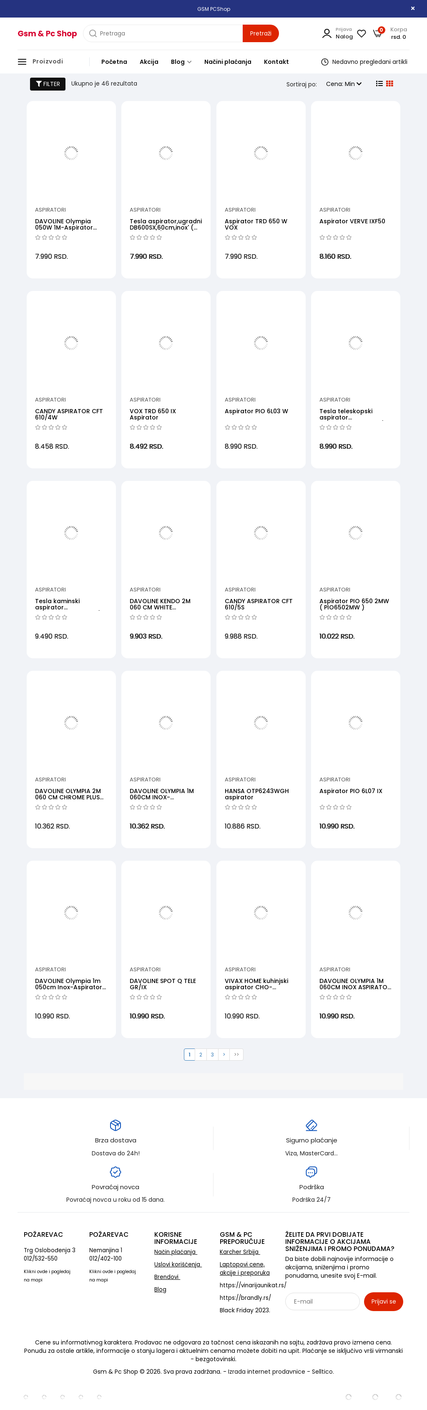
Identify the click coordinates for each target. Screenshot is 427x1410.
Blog (181, 62)
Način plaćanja (175, 1252)
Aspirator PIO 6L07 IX (350, 791)
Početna (114, 62)
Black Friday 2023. (245, 1310)
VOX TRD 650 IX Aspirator (153, 414)
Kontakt (276, 62)
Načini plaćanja (227, 62)
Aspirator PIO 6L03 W (256, 411)
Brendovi (167, 1277)
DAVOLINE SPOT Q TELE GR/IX (163, 984)
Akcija (149, 62)
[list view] (378, 84)
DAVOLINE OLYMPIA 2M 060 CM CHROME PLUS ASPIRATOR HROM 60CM (70, 797)
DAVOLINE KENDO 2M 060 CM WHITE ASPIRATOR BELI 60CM (162, 607)
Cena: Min (344, 84)
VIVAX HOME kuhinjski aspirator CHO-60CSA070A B (256, 987)
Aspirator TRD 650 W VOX (256, 224)
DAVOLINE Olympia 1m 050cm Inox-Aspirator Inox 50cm (68, 987)
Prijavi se (384, 1301)
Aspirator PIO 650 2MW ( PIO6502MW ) (354, 604)
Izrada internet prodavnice (266, 1371)
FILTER (48, 84)
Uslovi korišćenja (178, 1264)
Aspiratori (50, 210)
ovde (42, 1271)
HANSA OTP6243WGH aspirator (257, 794)
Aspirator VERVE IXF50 (352, 221)
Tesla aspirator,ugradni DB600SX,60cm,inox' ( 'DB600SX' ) (166, 227)
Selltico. (323, 1371)
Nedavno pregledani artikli (364, 62)
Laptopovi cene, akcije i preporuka (245, 1269)
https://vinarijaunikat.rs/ (253, 1285)
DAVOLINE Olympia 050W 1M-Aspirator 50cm (64, 227)
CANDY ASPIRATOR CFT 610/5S (259, 604)
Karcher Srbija (240, 1252)
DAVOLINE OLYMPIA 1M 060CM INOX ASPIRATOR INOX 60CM (355, 987)
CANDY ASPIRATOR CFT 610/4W (69, 414)
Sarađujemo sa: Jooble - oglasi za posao (337, 1320)
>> (236, 1054)
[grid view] (388, 84)
